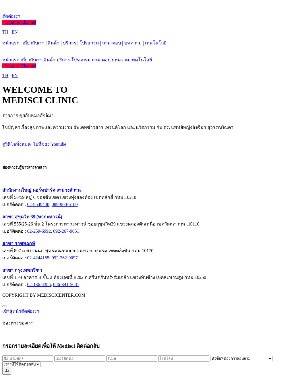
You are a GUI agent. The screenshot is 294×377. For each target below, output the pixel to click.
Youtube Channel (19, 22)
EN (15, 32)
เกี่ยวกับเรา (34, 42)
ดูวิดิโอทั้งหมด (16, 144)
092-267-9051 (66, 231)
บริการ (69, 42)
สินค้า (53, 42)
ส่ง (7, 371)
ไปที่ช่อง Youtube (49, 144)
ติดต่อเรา (11, 16)
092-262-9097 (65, 257)
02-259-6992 (39, 231)
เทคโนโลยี (156, 42)
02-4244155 (38, 257)
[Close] (4, 306)
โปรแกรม (89, 42)
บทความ (133, 42)
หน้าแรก (11, 42)
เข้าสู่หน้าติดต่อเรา (20, 311)
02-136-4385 (39, 284)
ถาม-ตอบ (111, 42)
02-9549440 (38, 204)
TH (5, 32)
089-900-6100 (65, 204)
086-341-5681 (66, 284)
